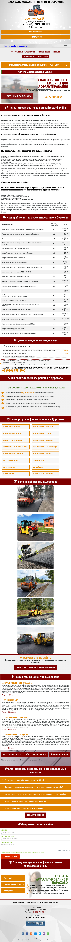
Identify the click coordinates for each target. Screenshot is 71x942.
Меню (65, 45)
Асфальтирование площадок (43, 440)
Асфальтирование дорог (11, 427)
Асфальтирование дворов (12, 433)
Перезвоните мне (35, 32)
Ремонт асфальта (9, 467)
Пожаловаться (59, 754)
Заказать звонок (29, 56)
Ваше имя (4, 828)
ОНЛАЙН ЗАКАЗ (53, 97)
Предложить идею (36, 754)
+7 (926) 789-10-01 (35, 24)
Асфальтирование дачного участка (15, 447)
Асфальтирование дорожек (42, 453)
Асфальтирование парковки (12, 440)
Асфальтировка (8, 474)
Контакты (40, 901)
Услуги (28, 901)
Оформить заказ (35, 37)
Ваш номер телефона (8, 835)
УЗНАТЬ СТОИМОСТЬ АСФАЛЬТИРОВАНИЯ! (35, 667)
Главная (15, 901)
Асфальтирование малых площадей (45, 447)
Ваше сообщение (6, 841)
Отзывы (33, 901)
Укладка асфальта (39, 460)
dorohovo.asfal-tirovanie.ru (15, 46)
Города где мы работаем (51, 901)
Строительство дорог (10, 460)
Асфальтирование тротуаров (13, 453)
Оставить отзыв (12, 754)
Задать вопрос (43, 56)
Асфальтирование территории (43, 427)
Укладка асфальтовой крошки (43, 474)
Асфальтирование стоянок (42, 433)
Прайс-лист (21, 901)
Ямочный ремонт (38, 467)
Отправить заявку (10, 855)
